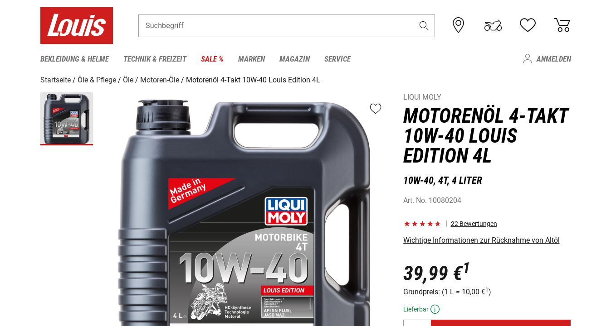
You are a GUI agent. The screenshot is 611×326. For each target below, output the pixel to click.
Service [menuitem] (337, 58)
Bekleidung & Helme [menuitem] (74, 58)
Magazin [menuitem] (294, 58)
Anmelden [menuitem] (554, 58)
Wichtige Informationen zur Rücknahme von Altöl (481, 240)
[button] (423, 26)
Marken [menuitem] (251, 58)
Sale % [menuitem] (212, 58)
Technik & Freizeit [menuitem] (154, 58)
